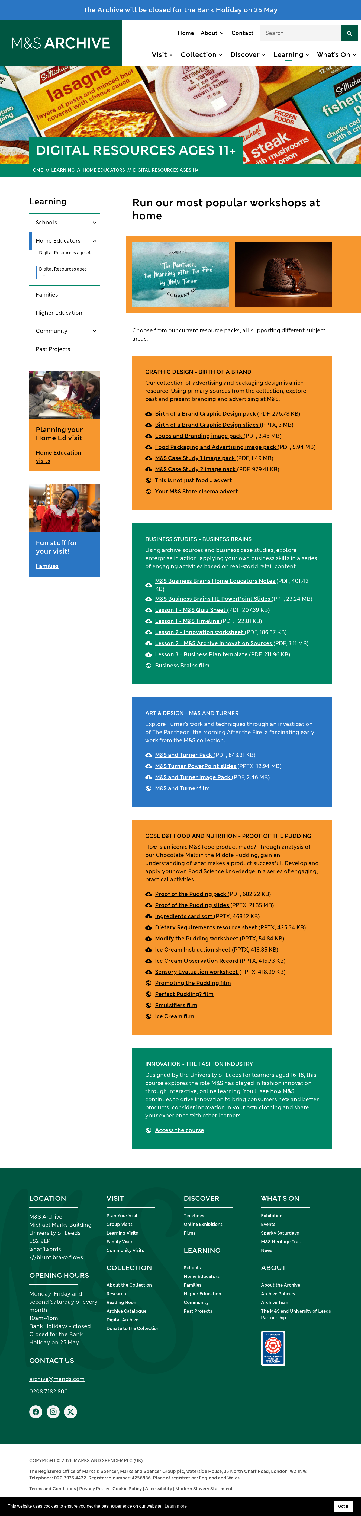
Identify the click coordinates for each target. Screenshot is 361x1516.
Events (268, 1224)
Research (116, 1294)
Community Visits (125, 1250)
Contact (242, 33)
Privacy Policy (94, 1489)
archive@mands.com (57, 1379)
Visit (159, 54)
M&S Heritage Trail (281, 1242)
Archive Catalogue (126, 1311)
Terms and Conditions (52, 1489)
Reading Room (122, 1302)
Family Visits (120, 1242)
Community (51, 331)
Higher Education (59, 312)
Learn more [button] (176, 1506)
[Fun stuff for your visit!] (64, 530)
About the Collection (129, 1285)
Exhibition (271, 1216)
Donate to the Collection (133, 1328)
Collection (199, 54)
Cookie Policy (127, 1489)
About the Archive (280, 1285)
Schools (46, 222)
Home (186, 33)
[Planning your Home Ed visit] (64, 421)
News (266, 1250)
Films (189, 1233)
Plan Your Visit (122, 1216)
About (209, 33)
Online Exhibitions (203, 1224)
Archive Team (275, 1302)
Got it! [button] (343, 1506)
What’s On (333, 54)
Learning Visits (122, 1233)
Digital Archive (122, 1320)
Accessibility (158, 1489)
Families (47, 294)
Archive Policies (278, 1294)
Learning (288, 54)
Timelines (194, 1216)
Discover (245, 54)
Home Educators (104, 170)
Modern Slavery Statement (204, 1489)
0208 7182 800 (48, 1391)
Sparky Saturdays (280, 1233)
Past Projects (53, 349)
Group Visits (120, 1224)
